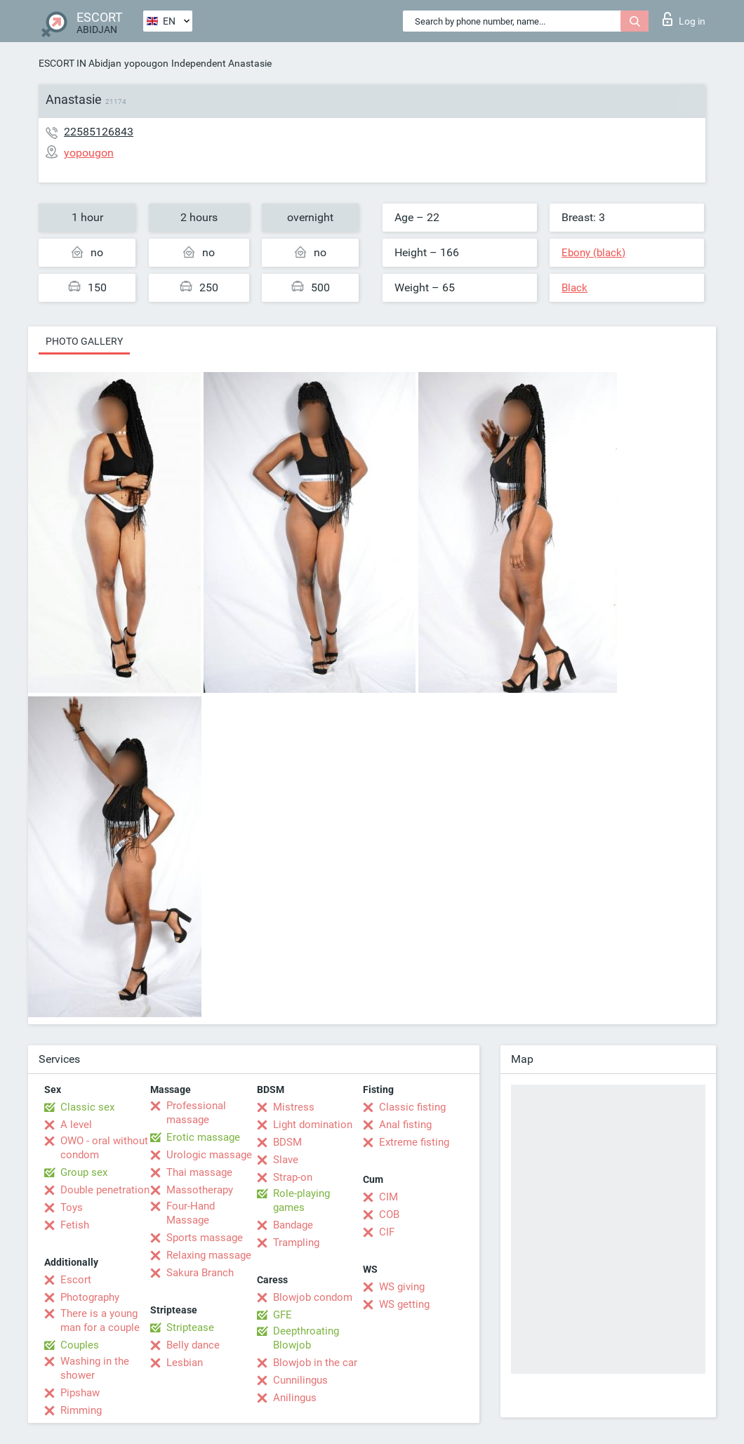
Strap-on (292, 1177)
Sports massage (204, 1237)
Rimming (81, 1410)
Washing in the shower (94, 1368)
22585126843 (98, 131)
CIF (386, 1232)
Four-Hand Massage (190, 1213)
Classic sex (87, 1107)
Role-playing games (301, 1200)
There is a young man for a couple (100, 1320)
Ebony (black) (593, 252)
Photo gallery (84, 341)
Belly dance (193, 1345)
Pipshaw (80, 1392)
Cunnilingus (300, 1380)
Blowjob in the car (315, 1362)
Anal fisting (405, 1124)
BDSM (287, 1142)
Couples (79, 1345)
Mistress (293, 1107)
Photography (89, 1297)
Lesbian (184, 1362)
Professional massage (196, 1112)
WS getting (404, 1304)
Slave (285, 1159)
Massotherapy (199, 1190)
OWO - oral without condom (104, 1147)
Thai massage (199, 1172)
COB (389, 1214)
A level (76, 1124)
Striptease (190, 1327)
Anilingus (295, 1397)
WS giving (402, 1286)
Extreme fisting (414, 1142)
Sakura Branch (200, 1272)
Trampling (296, 1242)
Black (574, 287)
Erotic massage (203, 1137)
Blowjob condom (312, 1297)
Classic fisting (412, 1107)
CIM (388, 1197)
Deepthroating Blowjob (306, 1338)
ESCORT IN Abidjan (80, 63)
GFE (282, 1315)
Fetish (74, 1225)
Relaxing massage (208, 1255)
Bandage (293, 1225)
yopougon (146, 63)
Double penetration (105, 1190)
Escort (75, 1279)
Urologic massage (209, 1154)
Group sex (83, 1172)
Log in (684, 19)
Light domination (312, 1124)
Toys (71, 1207)
